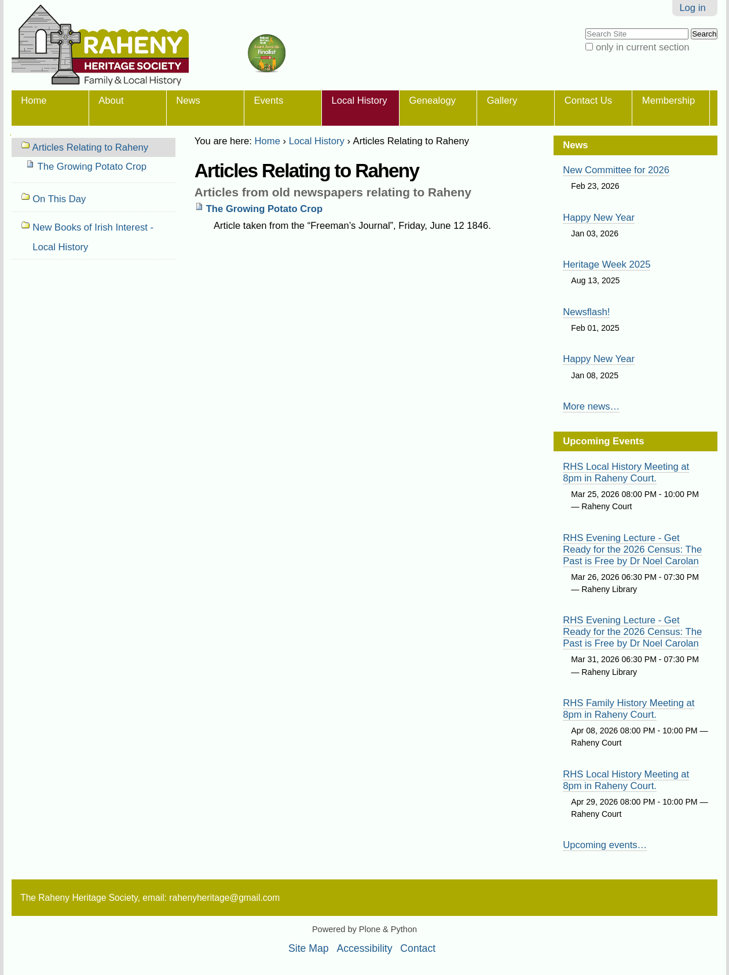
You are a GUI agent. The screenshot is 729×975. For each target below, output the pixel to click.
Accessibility (364, 948)
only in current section (643, 47)
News (188, 100)
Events (268, 100)
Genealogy (432, 100)
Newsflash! (586, 311)
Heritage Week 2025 (606, 264)
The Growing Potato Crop (264, 208)
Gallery (502, 100)
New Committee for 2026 (616, 170)
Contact (417, 948)
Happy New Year (599, 217)
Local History (359, 100)
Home (33, 100)
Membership (668, 100)
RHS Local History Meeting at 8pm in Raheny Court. (626, 472)
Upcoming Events (603, 441)
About (110, 100)
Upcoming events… (605, 844)
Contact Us (588, 100)
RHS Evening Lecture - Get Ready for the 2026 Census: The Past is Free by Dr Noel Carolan (632, 549)
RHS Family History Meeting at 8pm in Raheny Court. (628, 709)
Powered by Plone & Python (364, 929)
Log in (692, 7)
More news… (591, 406)
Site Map (308, 948)
